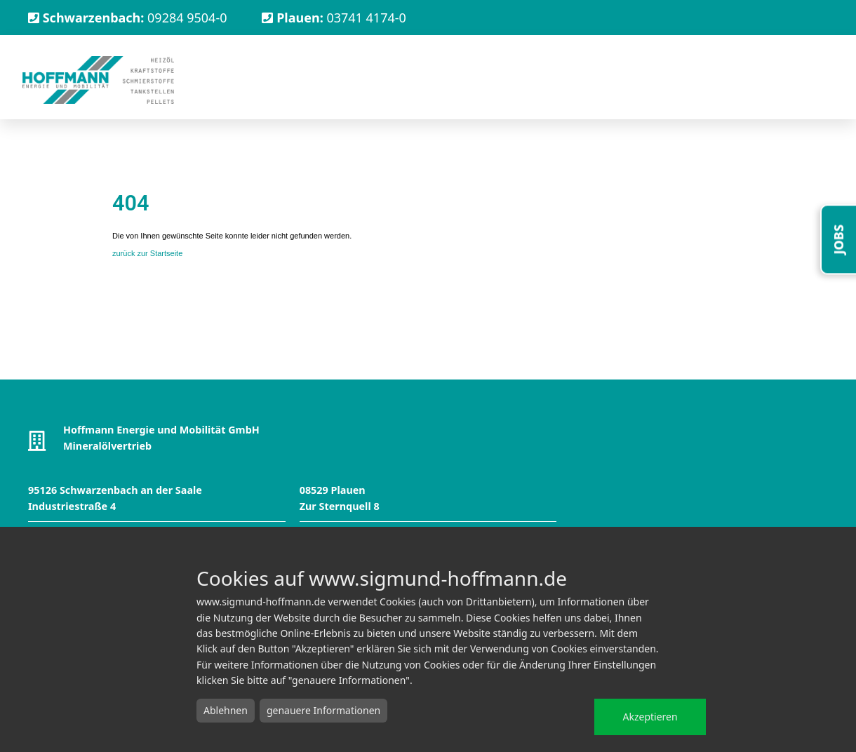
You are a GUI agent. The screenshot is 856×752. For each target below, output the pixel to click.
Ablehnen (225, 710)
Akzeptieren (649, 716)
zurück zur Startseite (147, 253)
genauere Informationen (323, 710)
